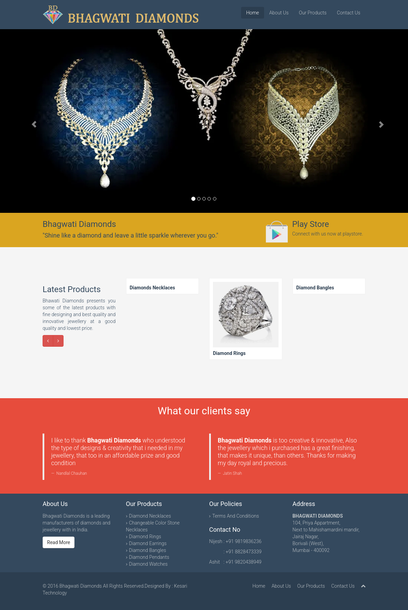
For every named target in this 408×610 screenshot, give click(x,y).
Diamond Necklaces (150, 516)
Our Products (313, 12)
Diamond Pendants (149, 557)
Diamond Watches (148, 564)
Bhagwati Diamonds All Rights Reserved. (102, 586)
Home (252, 12)
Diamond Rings (145, 536)
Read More (58, 542)
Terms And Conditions (235, 516)
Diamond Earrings (148, 543)
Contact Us (348, 12)
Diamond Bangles (147, 550)
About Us (278, 12)
